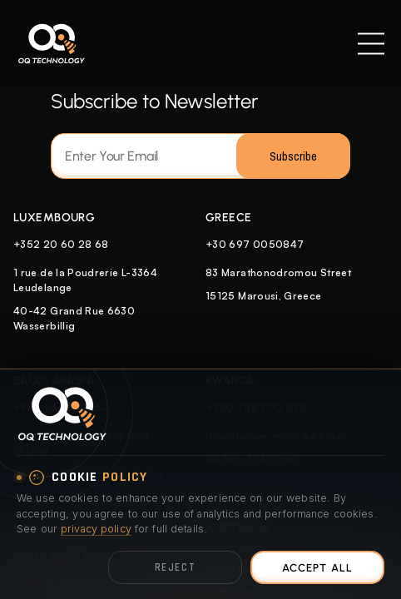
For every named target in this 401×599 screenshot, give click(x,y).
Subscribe (293, 156)
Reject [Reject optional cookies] (175, 567)
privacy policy (96, 528)
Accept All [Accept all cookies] (317, 568)
